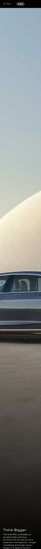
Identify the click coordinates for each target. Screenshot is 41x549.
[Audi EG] (20, 4)
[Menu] (7, 4)
